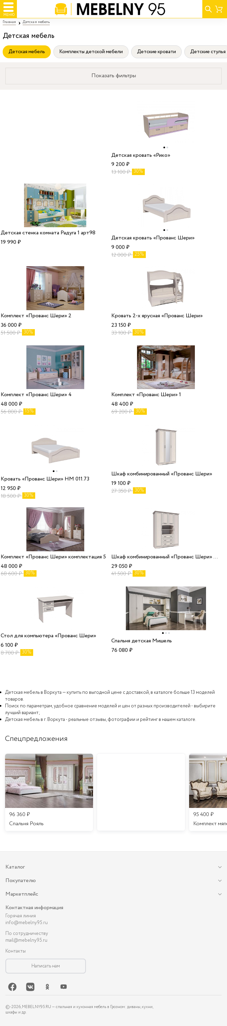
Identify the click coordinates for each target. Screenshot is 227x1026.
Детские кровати (156, 52)
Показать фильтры (113, 76)
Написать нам (45, 966)
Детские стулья (208, 52)
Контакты (15, 951)
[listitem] (49, 792)
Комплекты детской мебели (91, 52)
